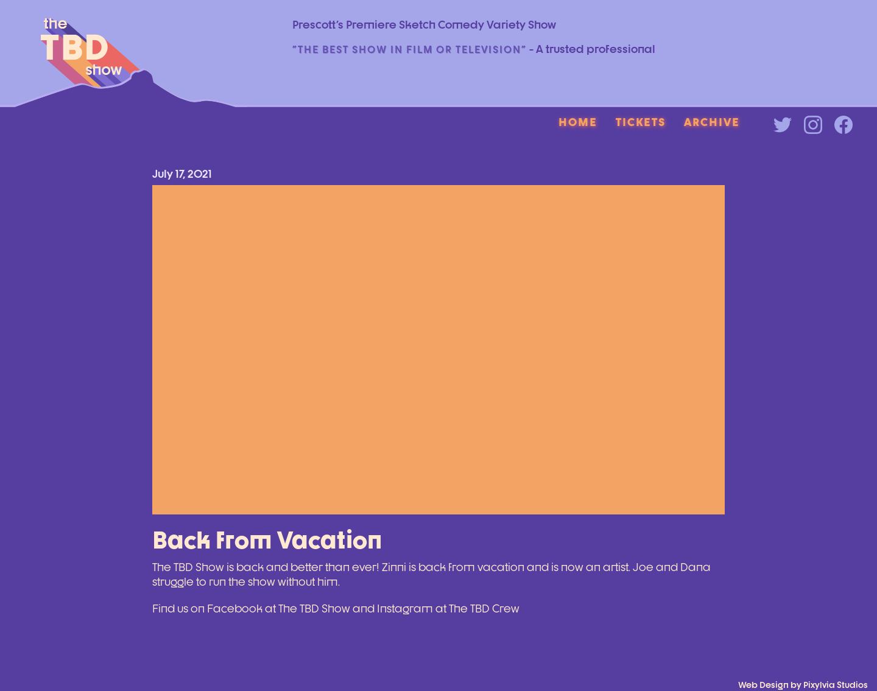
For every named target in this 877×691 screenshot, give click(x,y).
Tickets (641, 121)
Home (577, 121)
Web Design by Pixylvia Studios (803, 684)
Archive (712, 121)
